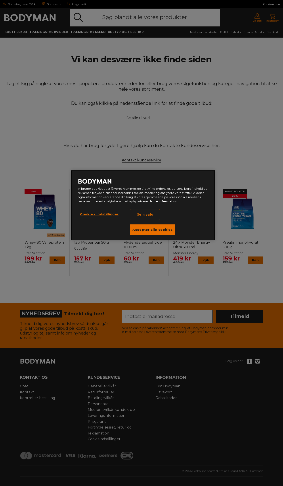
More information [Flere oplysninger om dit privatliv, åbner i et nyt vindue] (163, 201)
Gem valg (145, 214)
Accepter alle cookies (152, 230)
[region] (143, 205)
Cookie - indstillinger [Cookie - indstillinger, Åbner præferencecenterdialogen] (99, 214)
